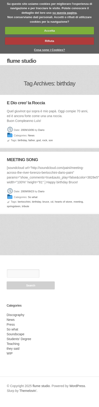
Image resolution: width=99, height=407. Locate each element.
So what (33, 197)
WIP (10, 353)
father (31, 140)
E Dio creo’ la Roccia (26, 102)
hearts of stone (63, 201)
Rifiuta (49, 41)
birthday (22, 140)
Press (11, 324)
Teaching (13, 344)
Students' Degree (19, 339)
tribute (25, 206)
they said (13, 348)
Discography (15, 315)
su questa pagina (64, 12)
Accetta (49, 30)
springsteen (13, 206)
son (51, 140)
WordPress (77, 386)
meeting (78, 201)
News (31, 135)
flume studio (21, 61)
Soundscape (15, 334)
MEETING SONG (22, 159)
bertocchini (24, 201)
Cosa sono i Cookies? (49, 50)
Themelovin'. (28, 391)
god (38, 140)
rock (44, 140)
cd (52, 201)
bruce (45, 201)
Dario (41, 130)
